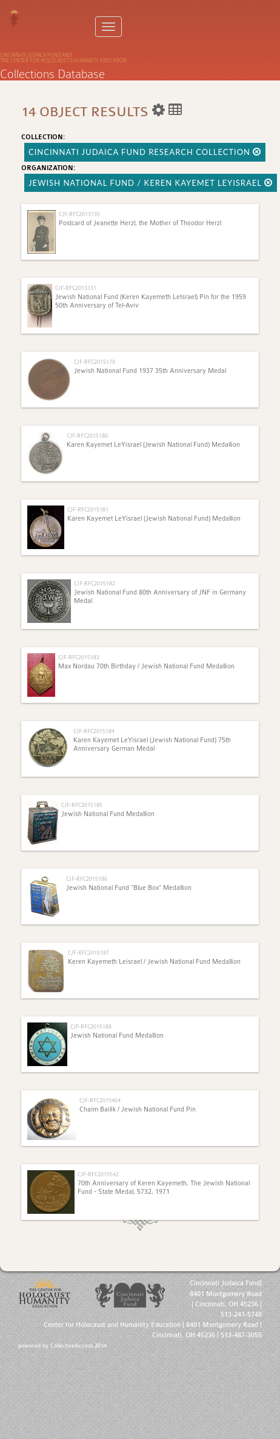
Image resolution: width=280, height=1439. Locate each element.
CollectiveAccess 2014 (78, 1345)
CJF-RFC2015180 (87, 435)
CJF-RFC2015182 (94, 583)
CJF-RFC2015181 (87, 509)
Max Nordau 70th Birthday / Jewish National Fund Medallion (146, 666)
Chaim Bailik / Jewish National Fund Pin (137, 1109)
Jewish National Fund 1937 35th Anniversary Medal (150, 371)
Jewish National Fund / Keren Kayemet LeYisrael (150, 183)
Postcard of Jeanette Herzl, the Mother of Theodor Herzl (140, 223)
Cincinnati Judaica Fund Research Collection (144, 152)
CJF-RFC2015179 (94, 361)
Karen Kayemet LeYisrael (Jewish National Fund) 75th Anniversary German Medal (152, 744)
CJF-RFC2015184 (94, 731)
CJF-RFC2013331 (75, 288)
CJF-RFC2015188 (91, 1026)
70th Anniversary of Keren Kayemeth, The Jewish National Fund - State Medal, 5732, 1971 (164, 1187)
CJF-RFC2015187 (88, 952)
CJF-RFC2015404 (100, 1100)
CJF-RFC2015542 (98, 1174)
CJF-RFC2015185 (81, 805)
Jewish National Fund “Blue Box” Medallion (129, 888)
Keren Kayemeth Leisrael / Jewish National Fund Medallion (154, 962)
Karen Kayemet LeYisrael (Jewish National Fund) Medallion (153, 445)
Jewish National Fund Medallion (108, 814)
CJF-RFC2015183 (78, 657)
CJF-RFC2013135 (79, 214)
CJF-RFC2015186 (86, 878)
